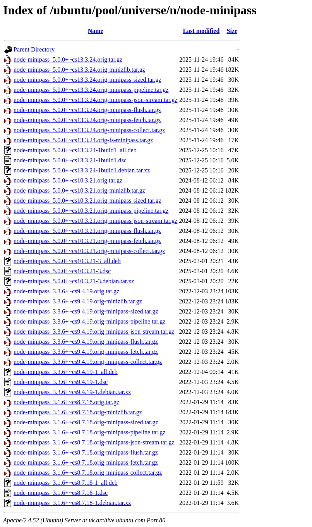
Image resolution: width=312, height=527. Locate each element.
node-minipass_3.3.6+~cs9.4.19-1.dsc (61, 382)
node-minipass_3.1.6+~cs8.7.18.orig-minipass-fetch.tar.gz (86, 462)
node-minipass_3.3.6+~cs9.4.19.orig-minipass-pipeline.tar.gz (89, 321)
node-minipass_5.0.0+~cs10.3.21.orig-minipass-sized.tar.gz (87, 200)
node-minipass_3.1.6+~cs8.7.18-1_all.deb (66, 482)
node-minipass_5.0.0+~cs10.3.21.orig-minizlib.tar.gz (79, 190)
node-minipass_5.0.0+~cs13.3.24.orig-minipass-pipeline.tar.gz (91, 89)
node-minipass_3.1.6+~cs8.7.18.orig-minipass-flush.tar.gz (86, 452)
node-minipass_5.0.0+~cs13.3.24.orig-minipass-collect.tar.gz (89, 130)
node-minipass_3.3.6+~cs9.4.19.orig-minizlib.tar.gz (78, 301)
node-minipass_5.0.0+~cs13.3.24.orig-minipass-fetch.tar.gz (87, 120)
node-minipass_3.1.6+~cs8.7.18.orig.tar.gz (66, 402)
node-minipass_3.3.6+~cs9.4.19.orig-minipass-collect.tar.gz (88, 361)
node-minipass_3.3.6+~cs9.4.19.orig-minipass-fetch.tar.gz (86, 351)
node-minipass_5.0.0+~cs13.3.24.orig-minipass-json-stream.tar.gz (95, 99)
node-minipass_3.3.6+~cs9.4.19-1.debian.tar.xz (72, 392)
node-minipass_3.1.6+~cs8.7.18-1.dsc (61, 492)
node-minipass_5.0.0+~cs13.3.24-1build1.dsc (70, 160)
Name (95, 31)
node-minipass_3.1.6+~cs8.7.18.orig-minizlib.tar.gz (78, 412)
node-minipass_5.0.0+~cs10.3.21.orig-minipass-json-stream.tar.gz (95, 220)
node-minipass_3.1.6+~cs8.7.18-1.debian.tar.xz (72, 502)
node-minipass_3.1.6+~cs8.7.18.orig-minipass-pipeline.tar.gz (89, 432)
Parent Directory (34, 49)
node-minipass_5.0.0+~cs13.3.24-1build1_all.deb (75, 150)
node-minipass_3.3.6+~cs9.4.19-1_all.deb (66, 372)
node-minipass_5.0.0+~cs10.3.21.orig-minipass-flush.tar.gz (87, 230)
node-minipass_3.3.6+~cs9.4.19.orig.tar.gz (66, 291)
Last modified (201, 31)
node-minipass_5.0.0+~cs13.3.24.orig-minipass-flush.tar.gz (87, 110)
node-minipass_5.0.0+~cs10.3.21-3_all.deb (67, 261)
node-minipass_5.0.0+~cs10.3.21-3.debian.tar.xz (74, 281)
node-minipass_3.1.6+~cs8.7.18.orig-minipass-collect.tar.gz (88, 472)
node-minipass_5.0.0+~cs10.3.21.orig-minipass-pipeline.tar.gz (91, 210)
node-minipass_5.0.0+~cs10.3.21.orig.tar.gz (68, 180)
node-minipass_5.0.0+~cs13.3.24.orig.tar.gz (68, 59)
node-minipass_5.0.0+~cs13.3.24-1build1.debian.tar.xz (82, 170)
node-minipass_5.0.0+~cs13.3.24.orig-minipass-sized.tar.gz (87, 79)
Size (232, 31)
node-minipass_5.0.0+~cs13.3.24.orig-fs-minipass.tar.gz (83, 140)
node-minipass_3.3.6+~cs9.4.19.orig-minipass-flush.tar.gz (86, 341)
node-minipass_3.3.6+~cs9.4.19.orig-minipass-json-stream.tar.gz (94, 331)
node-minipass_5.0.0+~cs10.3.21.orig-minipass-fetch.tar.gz (87, 241)
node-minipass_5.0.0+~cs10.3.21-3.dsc (62, 271)
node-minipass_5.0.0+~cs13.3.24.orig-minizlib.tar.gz (79, 69)
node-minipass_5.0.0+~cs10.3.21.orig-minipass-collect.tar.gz (89, 251)
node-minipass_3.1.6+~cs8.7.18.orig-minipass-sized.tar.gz (86, 422)
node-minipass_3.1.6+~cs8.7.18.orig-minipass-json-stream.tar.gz (94, 442)
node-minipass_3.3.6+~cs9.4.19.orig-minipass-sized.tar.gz (86, 311)
